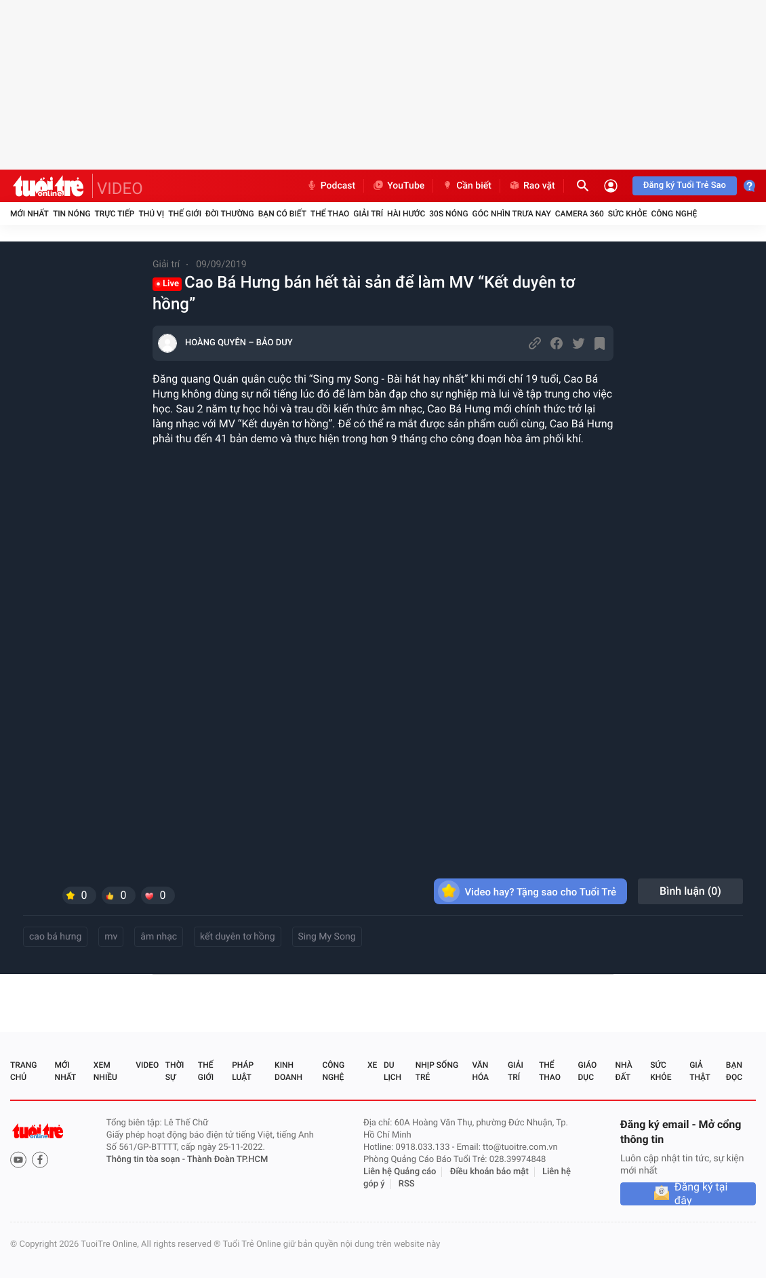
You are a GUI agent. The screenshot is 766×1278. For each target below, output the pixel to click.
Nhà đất (623, 1071)
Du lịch (392, 1071)
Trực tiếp (115, 213)
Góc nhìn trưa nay (511, 213)
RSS (407, 1184)
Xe (372, 1065)
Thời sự (174, 1071)
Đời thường (229, 213)
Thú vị (151, 213)
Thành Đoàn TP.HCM (227, 1160)
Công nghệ (674, 213)
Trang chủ (23, 1071)
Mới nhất (29, 213)
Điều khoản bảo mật (489, 1172)
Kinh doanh (288, 1071)
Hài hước (406, 213)
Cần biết (466, 186)
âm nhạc (158, 936)
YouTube (398, 186)
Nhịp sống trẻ (437, 1071)
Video (147, 1065)
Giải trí (368, 213)
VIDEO (120, 188)
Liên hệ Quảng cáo (400, 1172)
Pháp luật (243, 1071)
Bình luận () (690, 891)
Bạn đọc (734, 1071)
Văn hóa (480, 1071)
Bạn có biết (282, 213)
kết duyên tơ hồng (237, 936)
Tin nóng (72, 213)
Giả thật (699, 1071)
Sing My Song (327, 936)
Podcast (331, 186)
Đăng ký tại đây (701, 1193)
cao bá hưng (55, 936)
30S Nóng (448, 213)
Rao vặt (531, 186)
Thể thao (329, 213)
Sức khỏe (627, 213)
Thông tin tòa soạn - (146, 1160)
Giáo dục (587, 1071)
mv (110, 936)
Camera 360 (579, 213)
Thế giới (184, 213)
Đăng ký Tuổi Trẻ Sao (684, 185)
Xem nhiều (105, 1071)
